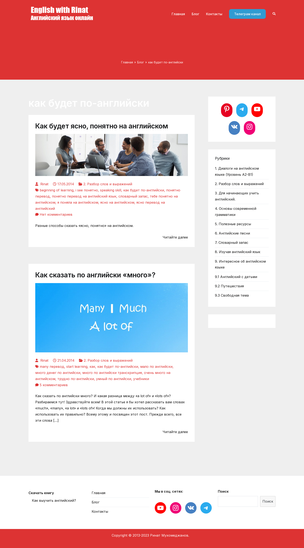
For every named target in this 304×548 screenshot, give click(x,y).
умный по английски (113, 379)
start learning (76, 366)
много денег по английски (57, 373)
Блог (195, 14)
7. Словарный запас (231, 242)
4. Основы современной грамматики (235, 211)
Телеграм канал (247, 14)
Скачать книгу (41, 493)
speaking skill (110, 190)
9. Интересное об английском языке (240, 264)
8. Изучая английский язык (237, 252)
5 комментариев (54, 385)
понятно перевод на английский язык (84, 196)
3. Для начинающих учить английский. (237, 196)
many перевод (52, 366)
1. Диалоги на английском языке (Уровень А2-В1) (237, 171)
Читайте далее (175, 237)
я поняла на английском (77, 202)
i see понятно (87, 190)
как (92, 366)
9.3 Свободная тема (232, 295)
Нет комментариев (56, 214)
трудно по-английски (75, 379)
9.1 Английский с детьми (236, 277)
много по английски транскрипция (112, 373)
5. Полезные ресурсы (233, 224)
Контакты (214, 14)
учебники (141, 379)
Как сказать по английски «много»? (95, 275)
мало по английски (156, 366)
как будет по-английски (143, 190)
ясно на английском (117, 202)
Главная (178, 14)
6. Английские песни (232, 233)
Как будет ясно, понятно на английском (101, 126)
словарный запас (133, 196)
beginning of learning (56, 190)
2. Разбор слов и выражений (107, 184)
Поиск (223, 491)
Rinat (44, 184)
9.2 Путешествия (229, 286)
